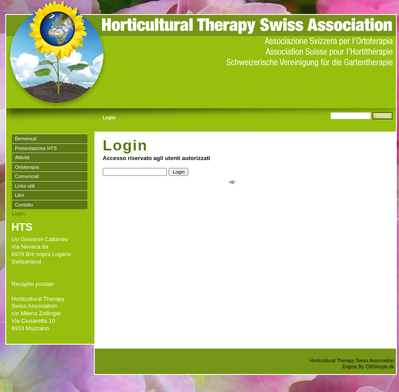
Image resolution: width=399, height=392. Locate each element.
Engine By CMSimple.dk (368, 366)
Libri (19, 195)
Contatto (24, 204)
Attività (22, 157)
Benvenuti (25, 138)
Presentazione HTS (36, 148)
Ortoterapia (27, 167)
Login (18, 213)
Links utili (25, 186)
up (231, 181)
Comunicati (27, 176)
